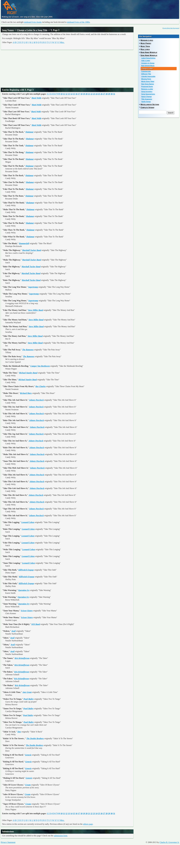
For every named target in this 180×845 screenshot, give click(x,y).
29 (109, 94)
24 (97, 94)
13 (69, 94)
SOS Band (35, 624)
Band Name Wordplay (149, 52)
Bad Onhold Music (147, 66)
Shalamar (29, 132)
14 (71, 94)
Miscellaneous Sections (150, 104)
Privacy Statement (8, 842)
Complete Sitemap (147, 107)
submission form (60, 836)
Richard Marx (26, 393)
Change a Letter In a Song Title (32, 30)
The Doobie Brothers (35, 738)
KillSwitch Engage (26, 570)
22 (92, 94)
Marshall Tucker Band (31, 250)
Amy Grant (27, 692)
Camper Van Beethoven (40, 366)
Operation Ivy (24, 590)
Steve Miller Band (35, 310)
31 (114, 94)
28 (107, 94)
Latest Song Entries (148, 58)
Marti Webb (36, 98)
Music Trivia (145, 46)
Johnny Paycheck (36, 400)
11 (64, 94)
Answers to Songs (147, 63)
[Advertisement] (77, 7)
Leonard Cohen (27, 522)
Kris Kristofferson (22, 658)
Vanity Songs (146, 102)
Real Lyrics (145, 49)
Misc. (62, 42)
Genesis (28, 755)
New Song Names (147, 84)
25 (99, 94)
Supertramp (33, 287)
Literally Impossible (148, 76)
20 (86, 94)
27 (104, 94)
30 (112, 94)
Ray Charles (40, 386)
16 (76, 94)
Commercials (146, 71)
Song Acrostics (146, 91)
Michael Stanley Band (28, 373)
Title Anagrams (146, 99)
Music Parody (146, 43)
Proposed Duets (147, 86)
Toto (19, 732)
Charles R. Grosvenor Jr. (169, 842)
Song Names (8, 30)
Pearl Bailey (29, 699)
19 (84, 94)
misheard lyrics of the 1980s (78, 22)
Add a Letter (145, 61)
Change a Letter (147, 68)
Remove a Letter (147, 89)
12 (66, 94)
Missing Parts (146, 79)
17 (79, 94)
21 (89, 94)
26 (102, 94)
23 (94, 94)
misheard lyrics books (33, 22)
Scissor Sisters (27, 611)
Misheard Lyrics (147, 40)
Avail (13, 631)
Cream (28, 785)
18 (81, 94)
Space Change (146, 97)
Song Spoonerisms (148, 94)
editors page (88, 824)
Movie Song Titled (147, 81)
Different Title (146, 74)
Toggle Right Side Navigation (171, 28)
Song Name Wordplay (149, 55)
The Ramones (28, 350)
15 (74, 94)
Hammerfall (24, 243)
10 (62, 94)
